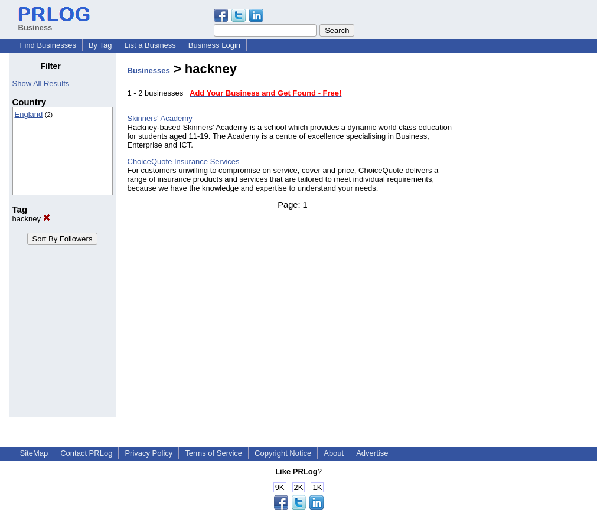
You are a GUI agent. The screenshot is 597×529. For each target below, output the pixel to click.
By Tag (100, 45)
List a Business (149, 45)
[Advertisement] (527, 238)
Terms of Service (213, 453)
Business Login (214, 45)
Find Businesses (48, 45)
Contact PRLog (86, 453)
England (29, 114)
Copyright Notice (283, 453)
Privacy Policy (148, 453)
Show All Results (41, 83)
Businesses (149, 70)
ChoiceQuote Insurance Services (184, 161)
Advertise (372, 453)
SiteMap (34, 453)
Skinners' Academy (160, 118)
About (334, 453)
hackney (31, 218)
